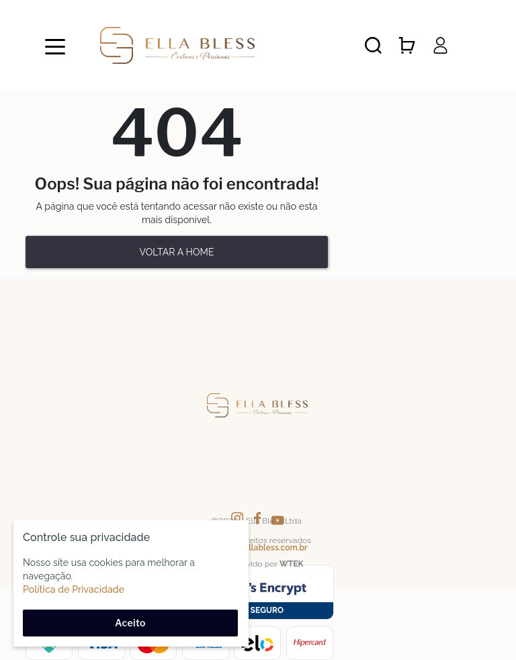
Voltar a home (176, 252)
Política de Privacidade (73, 589)
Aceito (130, 622)
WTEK (292, 564)
